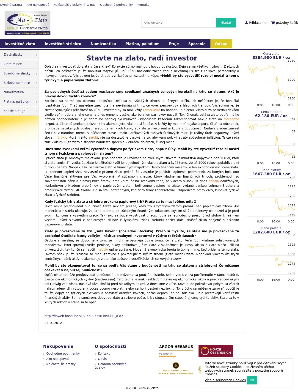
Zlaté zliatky (20, 54)
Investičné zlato (20, 44)
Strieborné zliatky (20, 73)
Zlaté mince (20, 64)
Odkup (221, 44)
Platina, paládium (142, 44)
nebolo (214, 181)
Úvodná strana (11, 4)
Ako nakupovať (38, 4)
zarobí (93, 137)
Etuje (174, 44)
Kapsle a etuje (20, 111)
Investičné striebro (63, 44)
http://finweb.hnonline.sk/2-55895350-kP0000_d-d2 (83, 316)
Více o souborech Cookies (225, 380)
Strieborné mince (20, 83)
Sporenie (197, 44)
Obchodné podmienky (116, 4)
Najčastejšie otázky (67, 4)
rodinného (231, 119)
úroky (62, 137)
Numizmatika (103, 44)
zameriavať (151, 110)
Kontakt (143, 4)
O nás (91, 4)
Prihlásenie (257, 23)
